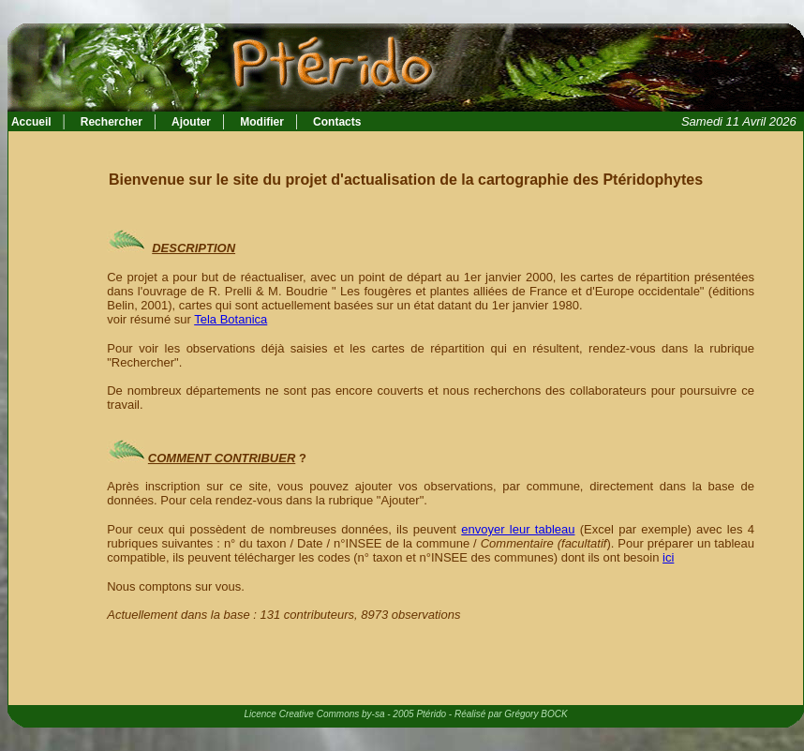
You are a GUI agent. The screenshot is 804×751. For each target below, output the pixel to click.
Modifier (262, 121)
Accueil (30, 121)
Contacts (337, 121)
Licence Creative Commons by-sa (314, 714)
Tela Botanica (230, 319)
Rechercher (111, 121)
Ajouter (191, 121)
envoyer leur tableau (517, 529)
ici (668, 557)
